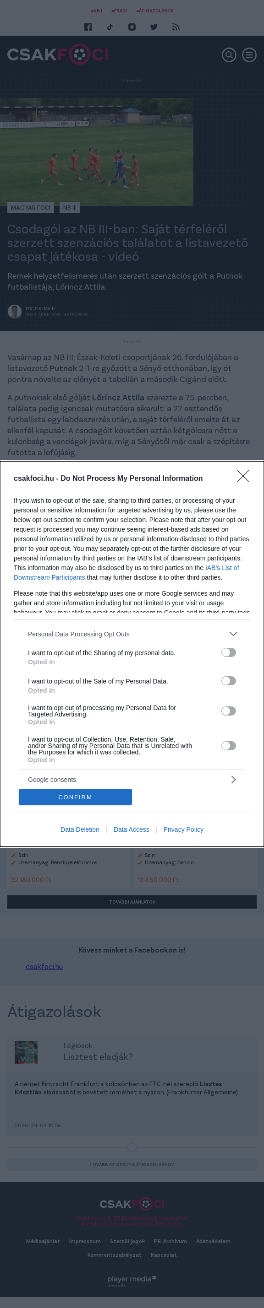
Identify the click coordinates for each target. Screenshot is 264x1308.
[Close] (246, 479)
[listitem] (132, 634)
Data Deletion (79, 829)
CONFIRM (75, 797)
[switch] (228, 652)
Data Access (131, 829)
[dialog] (132, 654)
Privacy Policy (184, 829)
